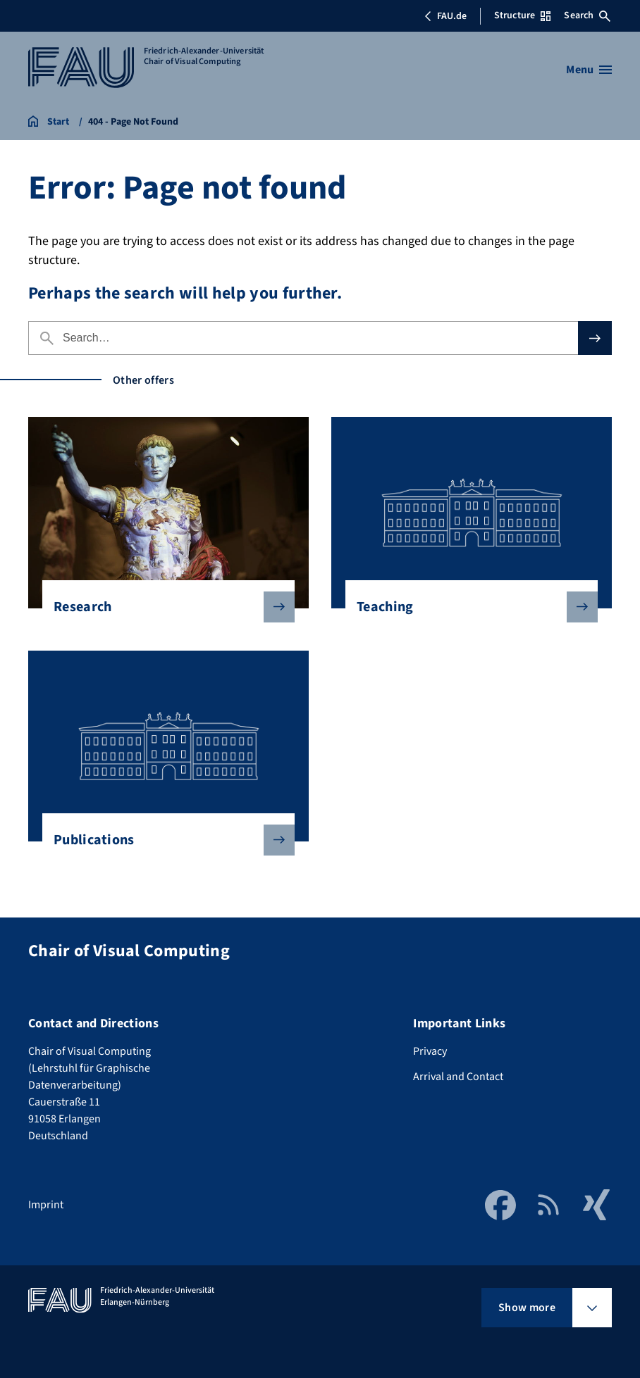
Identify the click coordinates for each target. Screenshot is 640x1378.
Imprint (45, 1205)
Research (163, 606)
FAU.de (445, 16)
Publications (163, 840)
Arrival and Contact (458, 1076)
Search (587, 15)
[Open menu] (589, 69)
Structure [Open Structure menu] (522, 15)
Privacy (430, 1051)
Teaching (466, 606)
